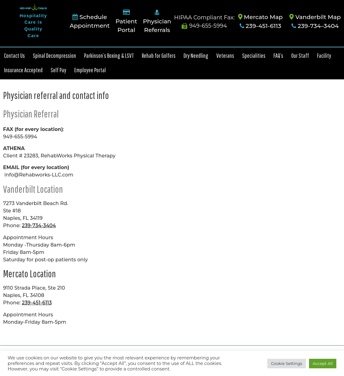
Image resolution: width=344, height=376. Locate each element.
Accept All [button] (323, 363)
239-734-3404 (39, 225)
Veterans (225, 55)
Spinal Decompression (54, 55)
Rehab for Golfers (159, 55)
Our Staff (300, 55)
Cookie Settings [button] (286, 363)
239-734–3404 (315, 26)
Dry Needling (196, 55)
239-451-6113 (260, 26)
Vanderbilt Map (315, 17)
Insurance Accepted (23, 69)
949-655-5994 (204, 25)
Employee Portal (90, 69)
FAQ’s (278, 55)
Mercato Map (260, 17)
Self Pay (58, 69)
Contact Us (14, 55)
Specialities (253, 55)
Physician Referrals (157, 22)
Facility (324, 55)
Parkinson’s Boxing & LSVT (109, 55)
